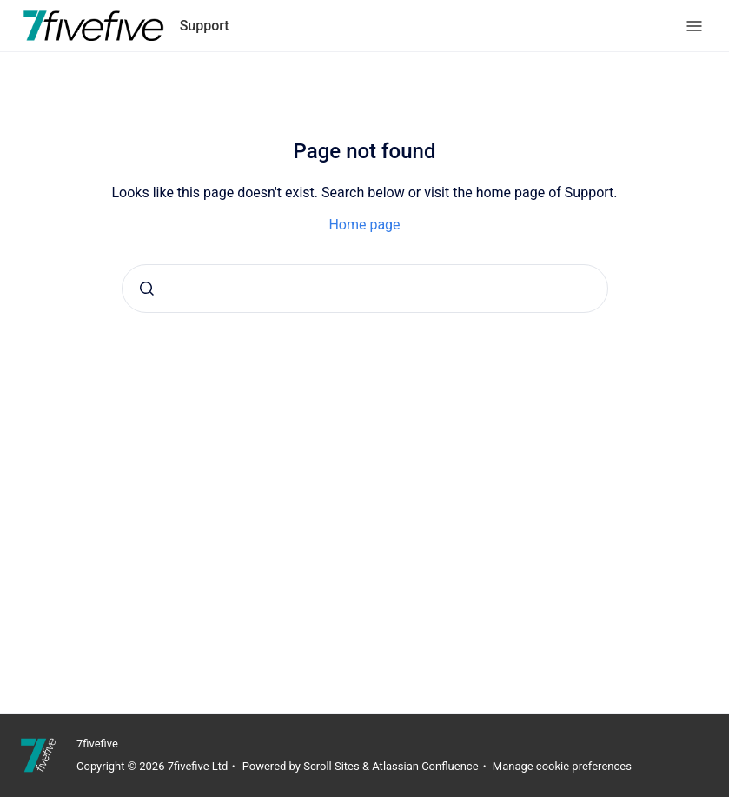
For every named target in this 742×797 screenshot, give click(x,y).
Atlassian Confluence (425, 766)
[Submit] (147, 288)
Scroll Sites (331, 766)
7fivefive (97, 743)
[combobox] (365, 288)
